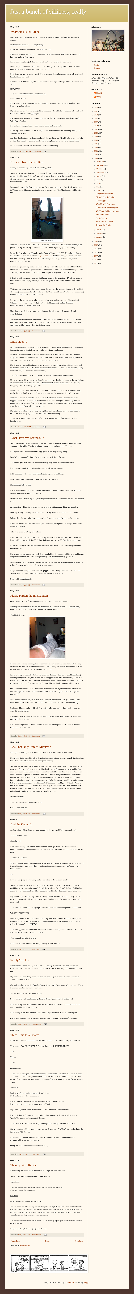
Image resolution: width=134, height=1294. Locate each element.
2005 (96, 263)
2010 (96, 245)
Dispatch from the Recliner (27, 162)
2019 (96, 133)
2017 (96, 140)
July (98, 180)
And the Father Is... (22, 824)
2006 (96, 260)
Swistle (96, 65)
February (99, 233)
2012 (96, 158)
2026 (96, 108)
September (100, 172)
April (98, 191)
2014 (96, 151)
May (98, 187)
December (100, 162)
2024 (96, 115)
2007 (96, 256)
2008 (96, 252)
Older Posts (79, 1241)
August (99, 176)
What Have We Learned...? (27, 437)
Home (47, 1241)
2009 (96, 249)
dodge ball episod (44, 256)
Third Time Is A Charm (24, 1035)
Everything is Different (24, 31)
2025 (96, 111)
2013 (96, 155)
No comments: (37, 1024)
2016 (96, 144)
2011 (96, 241)
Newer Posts (15, 1241)
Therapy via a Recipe (23, 1165)
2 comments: (37, 151)
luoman (71, 1282)
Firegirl (99, 93)
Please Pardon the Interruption (29, 595)
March (99, 230)
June (98, 183)
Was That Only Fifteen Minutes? (30, 746)
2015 (96, 148)
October (99, 169)
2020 (96, 129)
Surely (98, 97)
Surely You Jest (20, 960)
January (99, 237)
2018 (96, 137)
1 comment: (36, 331)
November (100, 165)
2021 (96, 126)
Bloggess (97, 68)
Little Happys (18, 341)
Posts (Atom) (25, 1245)
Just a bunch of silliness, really (48, 11)
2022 (96, 122)
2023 (96, 118)
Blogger (86, 1282)
